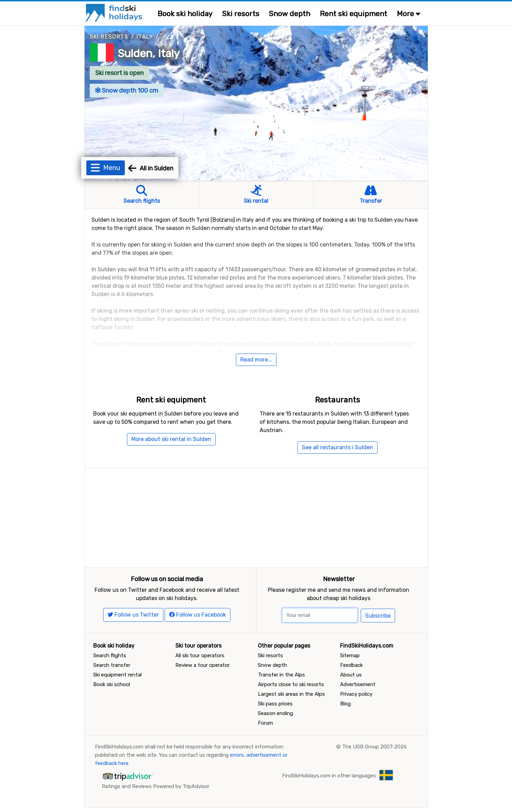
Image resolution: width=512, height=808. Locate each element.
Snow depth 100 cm (127, 90)
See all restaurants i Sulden (337, 447)
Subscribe (378, 615)
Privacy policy (356, 694)
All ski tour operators (200, 655)
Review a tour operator (202, 665)
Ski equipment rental (117, 675)
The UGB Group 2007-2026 (374, 747)
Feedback (351, 665)
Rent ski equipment (353, 13)
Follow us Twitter (133, 614)
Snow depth (289, 13)
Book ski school (111, 684)
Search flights (109, 655)
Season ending (275, 713)
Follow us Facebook (197, 614)
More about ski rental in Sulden (171, 439)
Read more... (256, 359)
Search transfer (111, 665)
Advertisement (357, 684)
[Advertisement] (256, 516)
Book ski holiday (185, 13)
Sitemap (350, 655)
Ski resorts (240, 13)
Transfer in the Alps (281, 675)
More (408, 13)
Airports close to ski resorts (291, 684)
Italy (145, 36)
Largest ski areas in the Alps (291, 694)
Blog (345, 704)
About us (351, 675)
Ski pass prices (275, 704)
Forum (265, 723)
